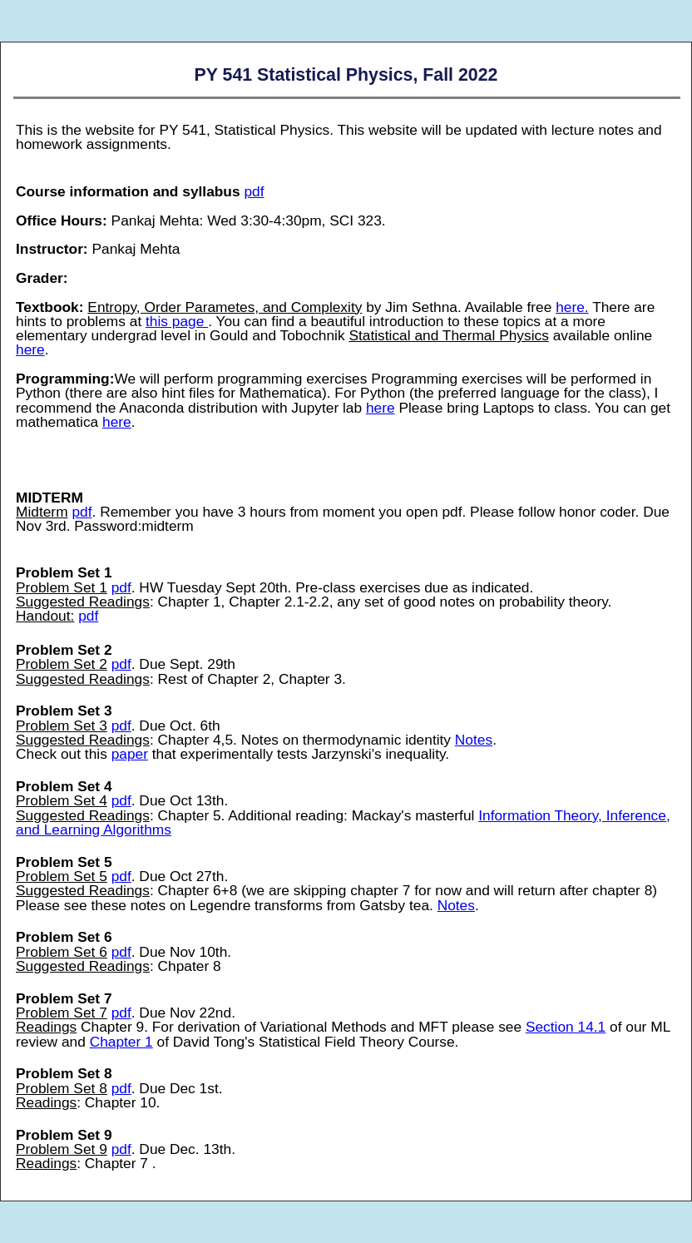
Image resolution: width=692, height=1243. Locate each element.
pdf (254, 191)
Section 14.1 (566, 1026)
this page (177, 321)
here (30, 349)
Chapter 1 (121, 1041)
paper (129, 753)
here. (572, 307)
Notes (473, 739)
